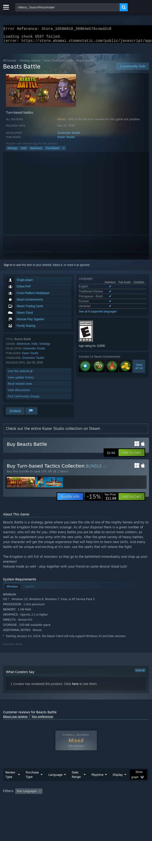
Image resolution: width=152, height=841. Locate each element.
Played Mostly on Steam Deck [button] (23, 800)
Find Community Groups (24, 399)
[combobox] (67, 7)
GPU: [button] (101, 800)
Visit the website (20, 374)
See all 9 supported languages (98, 314)
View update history (21, 380)
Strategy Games (29, 63)
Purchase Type (32, 777)
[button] (131, 455)
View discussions (19, 393)
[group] (76, 797)
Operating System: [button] (62, 800)
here (75, 687)
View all (140, 673)
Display (118, 777)
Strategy (12, 150)
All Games (9, 63)
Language (55, 777)
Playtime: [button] (110, 794)
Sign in (8, 267)
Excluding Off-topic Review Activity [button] (73, 794)
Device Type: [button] (122, 800)
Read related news (20, 386)
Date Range (76, 777)
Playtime (97, 777)
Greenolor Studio (68, 135)
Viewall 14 (139, 369)
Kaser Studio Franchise (58, 63)
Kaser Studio (66, 139)
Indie (23, 150)
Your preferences (42, 719)
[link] (101, 499)
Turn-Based (52, 150)
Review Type (10, 777)
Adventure (36, 150)
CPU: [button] (86, 800)
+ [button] (63, 150)
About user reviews (15, 719)
